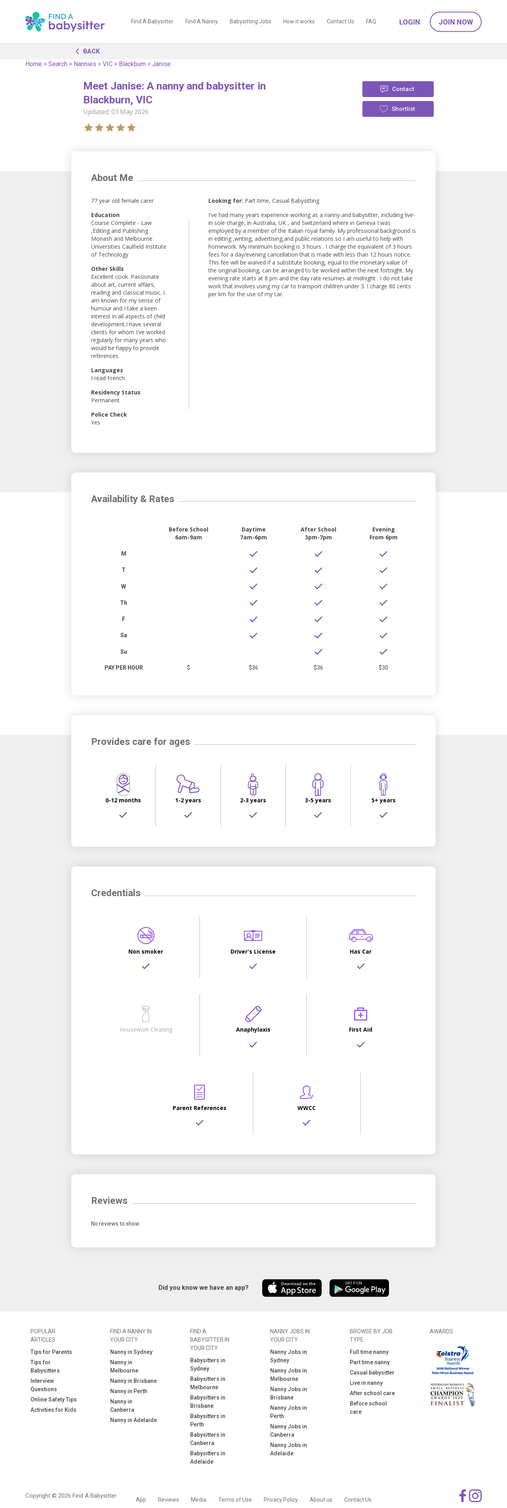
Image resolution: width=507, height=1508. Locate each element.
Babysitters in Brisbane (207, 1401)
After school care (372, 1393)
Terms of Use (235, 1500)
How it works (299, 22)
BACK (85, 51)
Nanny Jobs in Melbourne (288, 1374)
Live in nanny (366, 1383)
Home (33, 64)
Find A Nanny (201, 22)
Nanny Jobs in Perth (288, 1412)
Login (409, 22)
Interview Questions (43, 1385)
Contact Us (340, 22)
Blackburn (132, 64)
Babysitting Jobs (250, 22)
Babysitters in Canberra (207, 1439)
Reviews (168, 1500)
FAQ (371, 22)
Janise (161, 64)
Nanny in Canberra (122, 1405)
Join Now (455, 22)
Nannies (85, 64)
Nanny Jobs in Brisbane (288, 1393)
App (141, 1500)
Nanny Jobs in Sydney (288, 1356)
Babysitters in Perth (207, 1420)
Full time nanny (369, 1352)
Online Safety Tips (53, 1399)
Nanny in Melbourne (124, 1366)
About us (321, 1500)
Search (57, 64)
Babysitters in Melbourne (207, 1383)
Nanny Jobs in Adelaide (288, 1449)
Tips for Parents (51, 1352)
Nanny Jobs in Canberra (288, 1430)
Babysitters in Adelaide (207, 1457)
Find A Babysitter (152, 22)
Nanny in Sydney (131, 1352)
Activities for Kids (53, 1410)
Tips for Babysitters (45, 1366)
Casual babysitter (372, 1372)
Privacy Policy (281, 1500)
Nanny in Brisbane (133, 1381)
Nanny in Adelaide (133, 1420)
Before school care (368, 1407)
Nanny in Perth (128, 1391)
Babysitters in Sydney (207, 1364)
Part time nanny (370, 1362)
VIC (107, 64)
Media (198, 1500)
